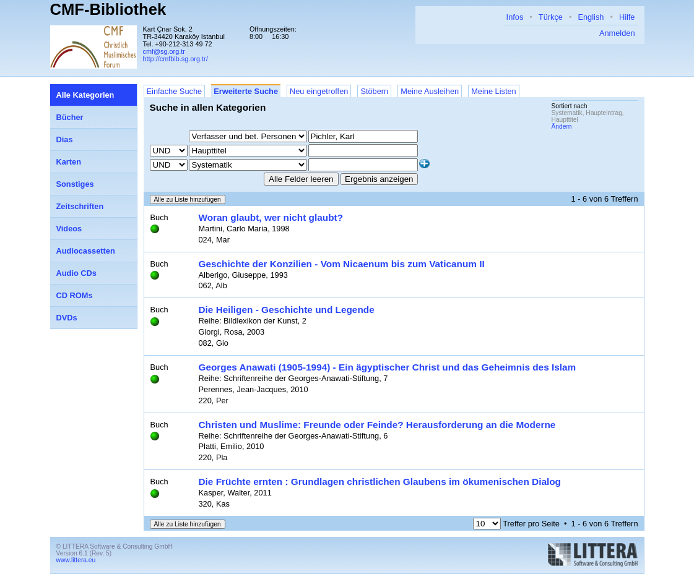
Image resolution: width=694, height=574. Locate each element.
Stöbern (374, 91)
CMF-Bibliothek (108, 9)
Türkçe (551, 17)
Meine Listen (493, 91)
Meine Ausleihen (430, 91)
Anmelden (617, 33)
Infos (515, 17)
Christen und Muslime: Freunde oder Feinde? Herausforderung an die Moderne (377, 424)
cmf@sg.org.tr (164, 51)
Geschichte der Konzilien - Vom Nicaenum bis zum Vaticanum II (342, 264)
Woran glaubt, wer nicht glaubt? (271, 217)
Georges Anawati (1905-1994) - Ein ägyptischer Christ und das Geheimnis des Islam (387, 367)
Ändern (562, 126)
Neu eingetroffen (319, 91)
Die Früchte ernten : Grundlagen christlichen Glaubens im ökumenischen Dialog (380, 481)
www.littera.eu (76, 560)
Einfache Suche (174, 91)
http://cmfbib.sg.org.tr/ (175, 58)
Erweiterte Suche (246, 91)
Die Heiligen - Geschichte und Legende (287, 309)
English (591, 17)
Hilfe (627, 17)
